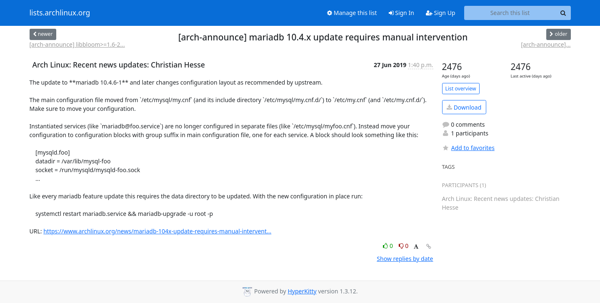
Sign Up (440, 13)
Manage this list (352, 13)
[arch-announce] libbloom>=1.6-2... (77, 44)
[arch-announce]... (545, 44)
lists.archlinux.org (60, 13)
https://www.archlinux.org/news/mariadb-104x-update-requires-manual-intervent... (157, 231)
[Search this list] (510, 13)
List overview (460, 88)
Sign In (401, 13)
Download (464, 107)
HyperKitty (302, 291)
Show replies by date (405, 259)
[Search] (563, 13)
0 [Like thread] (388, 246)
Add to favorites (468, 148)
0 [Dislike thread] (404, 246)
